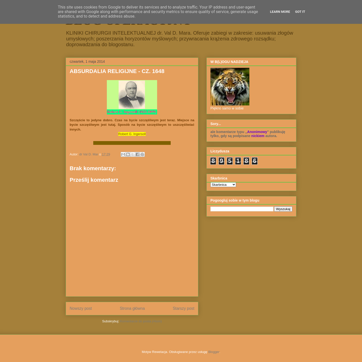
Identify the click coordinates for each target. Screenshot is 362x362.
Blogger (213, 352)
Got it (300, 12)
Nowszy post (81, 308)
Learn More (280, 12)
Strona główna (132, 308)
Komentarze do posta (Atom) (141, 321)
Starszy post (183, 308)
